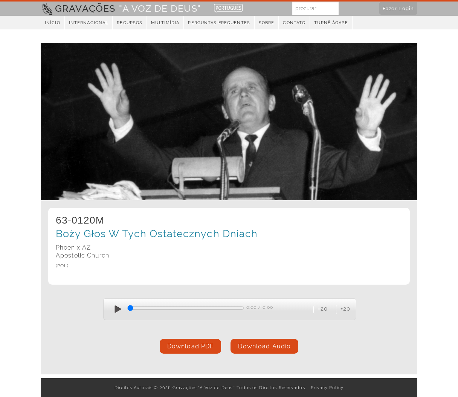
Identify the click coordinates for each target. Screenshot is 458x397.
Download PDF (190, 346)
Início (52, 22)
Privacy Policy (326, 387)
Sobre (267, 22)
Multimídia (165, 22)
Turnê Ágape (331, 22)
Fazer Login (398, 8)
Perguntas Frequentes (219, 22)
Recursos (129, 22)
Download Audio (264, 346)
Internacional (88, 22)
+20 (345, 308)
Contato (294, 22)
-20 (323, 308)
